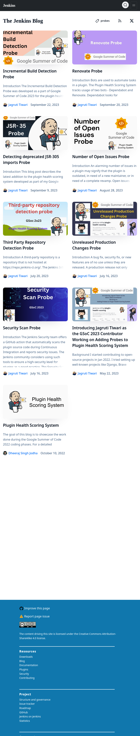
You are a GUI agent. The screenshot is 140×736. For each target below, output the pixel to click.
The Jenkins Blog (23, 21)
